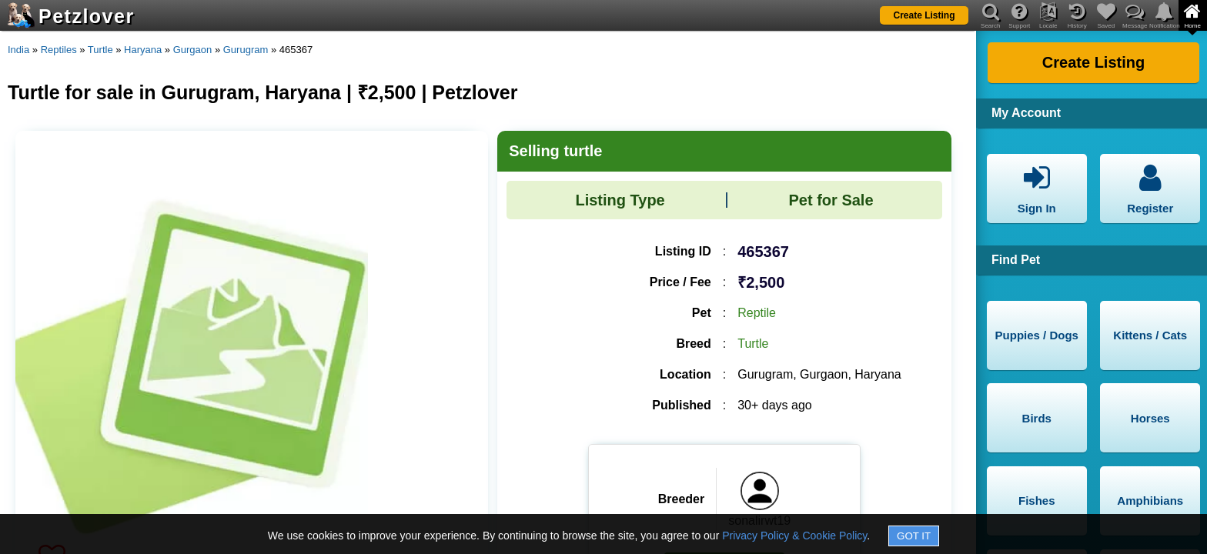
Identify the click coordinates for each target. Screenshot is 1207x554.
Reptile (756, 312)
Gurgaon (192, 49)
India (18, 49)
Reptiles (59, 49)
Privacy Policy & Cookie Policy (794, 535)
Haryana (143, 49)
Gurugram (246, 49)
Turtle (100, 49)
